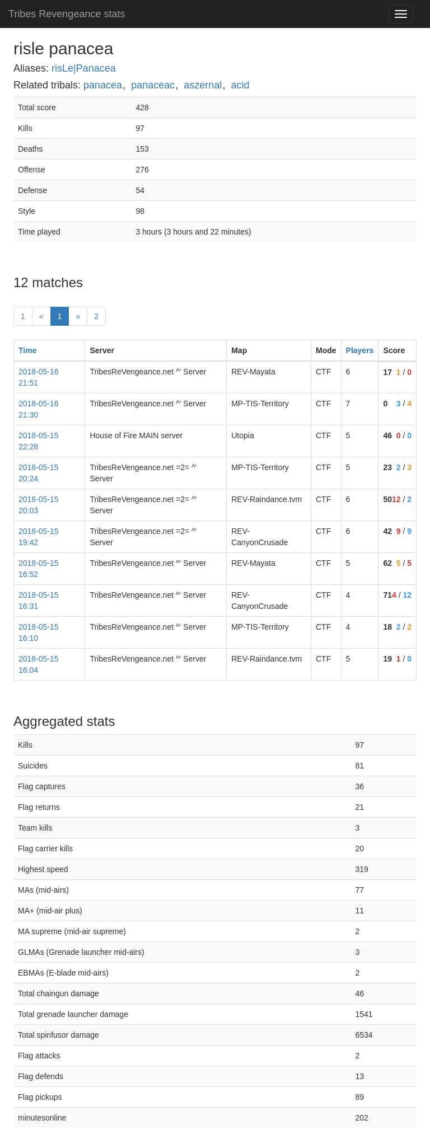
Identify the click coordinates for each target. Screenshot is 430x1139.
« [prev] (41, 316)
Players (360, 350)
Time (27, 350)
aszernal (203, 85)
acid (240, 85)
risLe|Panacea (84, 68)
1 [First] (23, 316)
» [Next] (78, 316)
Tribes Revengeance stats (66, 14)
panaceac (153, 85)
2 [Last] (96, 316)
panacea (102, 85)
